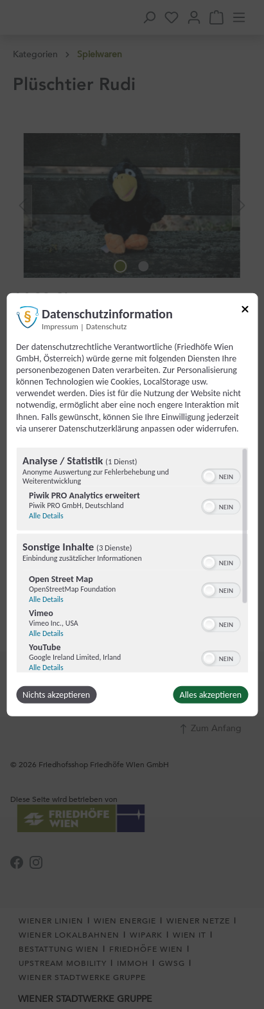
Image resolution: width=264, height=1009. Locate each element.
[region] (132, 560)
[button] (209, 476)
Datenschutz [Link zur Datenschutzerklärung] (106, 326)
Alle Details (46, 515)
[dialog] (132, 504)
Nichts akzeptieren (56, 694)
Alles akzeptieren (211, 694)
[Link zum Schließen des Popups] (245, 310)
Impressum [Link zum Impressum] (60, 326)
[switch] (221, 475)
